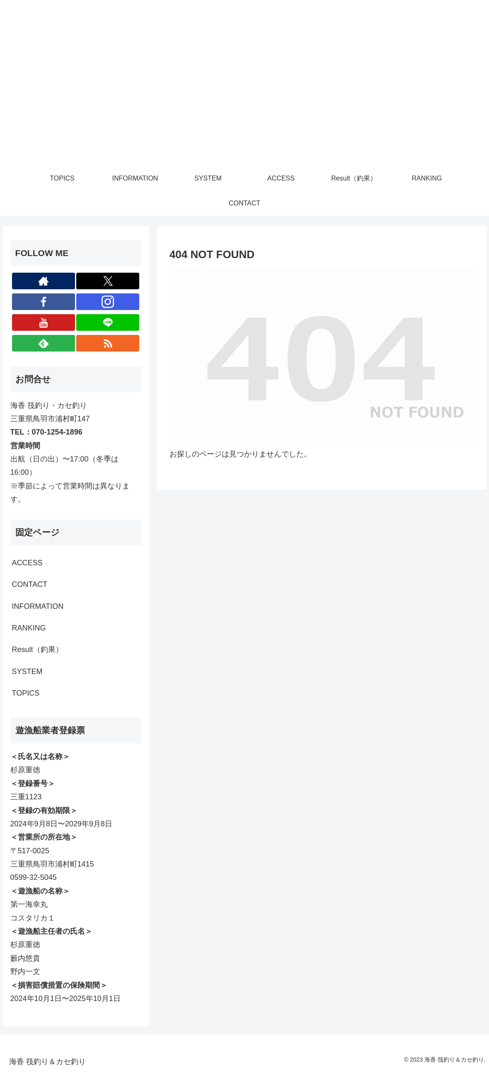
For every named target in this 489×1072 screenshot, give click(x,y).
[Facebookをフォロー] (43, 301)
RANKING (29, 628)
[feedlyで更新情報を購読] (43, 343)
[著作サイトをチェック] (43, 281)
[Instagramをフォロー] (107, 301)
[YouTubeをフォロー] (43, 322)
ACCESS (27, 563)
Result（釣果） (37, 649)
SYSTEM (27, 671)
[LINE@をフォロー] (107, 322)
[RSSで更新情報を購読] (107, 343)
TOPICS (26, 693)
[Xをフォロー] (107, 281)
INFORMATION (38, 606)
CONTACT (30, 584)
